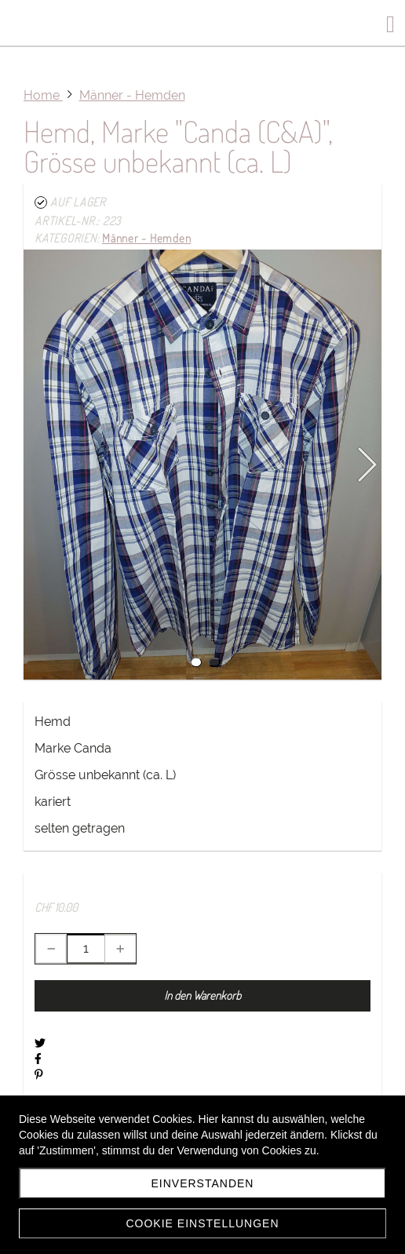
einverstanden (202, 1183)
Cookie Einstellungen (202, 1223)
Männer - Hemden (146, 238)
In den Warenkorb (202, 995)
